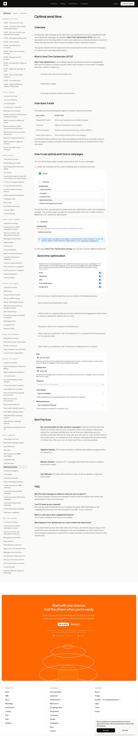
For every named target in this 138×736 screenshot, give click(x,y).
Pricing (62, 4)
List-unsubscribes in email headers (13, 381)
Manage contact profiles (13, 552)
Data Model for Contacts (13, 545)
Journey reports (9, 376)
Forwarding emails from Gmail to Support (14, 316)
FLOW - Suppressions (11, 42)
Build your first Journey (12, 111)
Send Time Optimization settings (58, 249)
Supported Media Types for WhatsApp (14, 572)
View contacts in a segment (14, 267)
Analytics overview (10, 363)
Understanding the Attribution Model (15, 367)
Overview (39, 27)
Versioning (7, 172)
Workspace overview (11, 338)
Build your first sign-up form (14, 560)
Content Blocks (9, 214)
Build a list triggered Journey (14, 138)
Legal (97, 704)
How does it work (44, 103)
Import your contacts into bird (14, 548)
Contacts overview (10, 522)
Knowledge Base (56, 707)
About (97, 692)
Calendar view (9, 463)
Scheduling (8, 474)
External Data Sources (12, 206)
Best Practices (42, 419)
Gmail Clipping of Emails (12, 163)
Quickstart (54, 696)
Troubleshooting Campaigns (14, 509)
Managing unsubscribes (12, 239)
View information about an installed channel (13, 307)
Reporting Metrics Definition (14, 372)
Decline (125, 730)
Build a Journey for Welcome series (14, 121)
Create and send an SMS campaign (13, 486)
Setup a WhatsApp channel (13, 302)
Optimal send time (10, 467)
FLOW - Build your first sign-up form (15, 70)
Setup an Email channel (12, 295)
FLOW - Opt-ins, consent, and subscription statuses (14, 33)
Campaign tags (9, 460)
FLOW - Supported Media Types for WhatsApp (13, 85)
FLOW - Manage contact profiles (12, 58)
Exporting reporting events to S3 (14, 428)
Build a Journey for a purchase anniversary (14, 133)
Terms (97, 707)
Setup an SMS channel (12, 298)
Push (7, 719)
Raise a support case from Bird (15, 349)
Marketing (7, 13)
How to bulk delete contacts (14, 563)
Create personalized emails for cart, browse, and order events (15, 177)
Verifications (9, 707)
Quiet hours (8, 291)
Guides (52, 719)
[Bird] (5, 3)
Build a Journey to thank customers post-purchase (13, 127)
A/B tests (7, 450)
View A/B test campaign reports (12, 422)
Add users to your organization (15, 342)
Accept (106, 730)
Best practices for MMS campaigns (12, 455)
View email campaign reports (14, 408)
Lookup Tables (9, 210)
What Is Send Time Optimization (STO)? (53, 56)
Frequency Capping (11, 471)
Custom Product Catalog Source (13, 190)
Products (53, 4)
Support (15, 13)
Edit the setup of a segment (14, 270)
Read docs (75, 624)
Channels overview (10, 287)
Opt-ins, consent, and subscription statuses (11, 234)
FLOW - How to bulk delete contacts (13, 76)
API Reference (55, 700)
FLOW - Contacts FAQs (12, 80)
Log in (116, 4)
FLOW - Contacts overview (13, 23)
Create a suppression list (13, 263)
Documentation (55, 692)
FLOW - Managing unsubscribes (15, 38)
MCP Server (54, 704)
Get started (63, 624)
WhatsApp (9, 704)
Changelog (54, 723)
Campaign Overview (11, 478)
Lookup (8, 711)
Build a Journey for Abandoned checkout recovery (15, 116)
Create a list (8, 246)
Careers (53, 731)
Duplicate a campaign (11, 512)
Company (84, 4)
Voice (7, 700)
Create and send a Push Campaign (12, 504)
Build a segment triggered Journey (13, 143)
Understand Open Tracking (13, 385)
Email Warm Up (9, 446)
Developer (23, 13)
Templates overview (11, 159)
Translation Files (9, 199)
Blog (51, 727)
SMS (7, 696)
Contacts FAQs (9, 278)
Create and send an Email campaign (13, 492)
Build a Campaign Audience (14, 482)
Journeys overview (10, 96)
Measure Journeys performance (10, 400)
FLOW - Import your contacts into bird (14, 52)
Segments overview (11, 223)
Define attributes (10, 250)
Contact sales (127, 4)
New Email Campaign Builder (14, 443)
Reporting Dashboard (11, 404)
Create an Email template (13, 186)
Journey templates (10, 100)
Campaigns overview (11, 439)
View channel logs (10, 312)
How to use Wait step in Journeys (12, 148)
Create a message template (14, 182)
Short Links (8, 203)
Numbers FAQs (9, 328)
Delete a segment (10, 274)
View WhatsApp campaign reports (13, 417)
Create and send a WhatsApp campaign (14, 498)
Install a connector (10, 346)
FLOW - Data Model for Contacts (12, 47)
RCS (6, 715)
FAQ (37, 486)
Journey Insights (9, 103)
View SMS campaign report (13, 412)
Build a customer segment (13, 253)
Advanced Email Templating (14, 195)
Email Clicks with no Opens (13, 389)
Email (7, 692)
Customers (54, 715)
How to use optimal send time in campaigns (58, 154)
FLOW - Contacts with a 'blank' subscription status (15, 28)
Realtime (8, 723)
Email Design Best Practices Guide (14, 168)
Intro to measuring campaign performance (14, 394)
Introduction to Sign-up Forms (14, 556)
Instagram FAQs (9, 325)
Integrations (54, 711)
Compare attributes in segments (12, 258)
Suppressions (9, 242)
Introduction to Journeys (13, 107)
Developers (73, 4)
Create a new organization (13, 353)
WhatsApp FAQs (10, 321)
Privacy (97, 711)
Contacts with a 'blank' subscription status (12, 228)
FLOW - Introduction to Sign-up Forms (15, 64)
